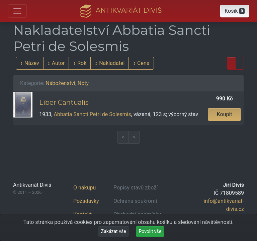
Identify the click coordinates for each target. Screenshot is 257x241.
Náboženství (60, 83)
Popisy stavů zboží (135, 187)
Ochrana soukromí (135, 201)
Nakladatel (111, 63)
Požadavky (86, 201)
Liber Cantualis (64, 102)
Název (31, 63)
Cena (143, 63)
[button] (234, 11)
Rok (81, 63)
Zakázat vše (113, 231)
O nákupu (84, 187)
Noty (83, 83)
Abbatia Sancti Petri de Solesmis (92, 114)
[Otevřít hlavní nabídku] (17, 11)
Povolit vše (150, 231)
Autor (58, 63)
